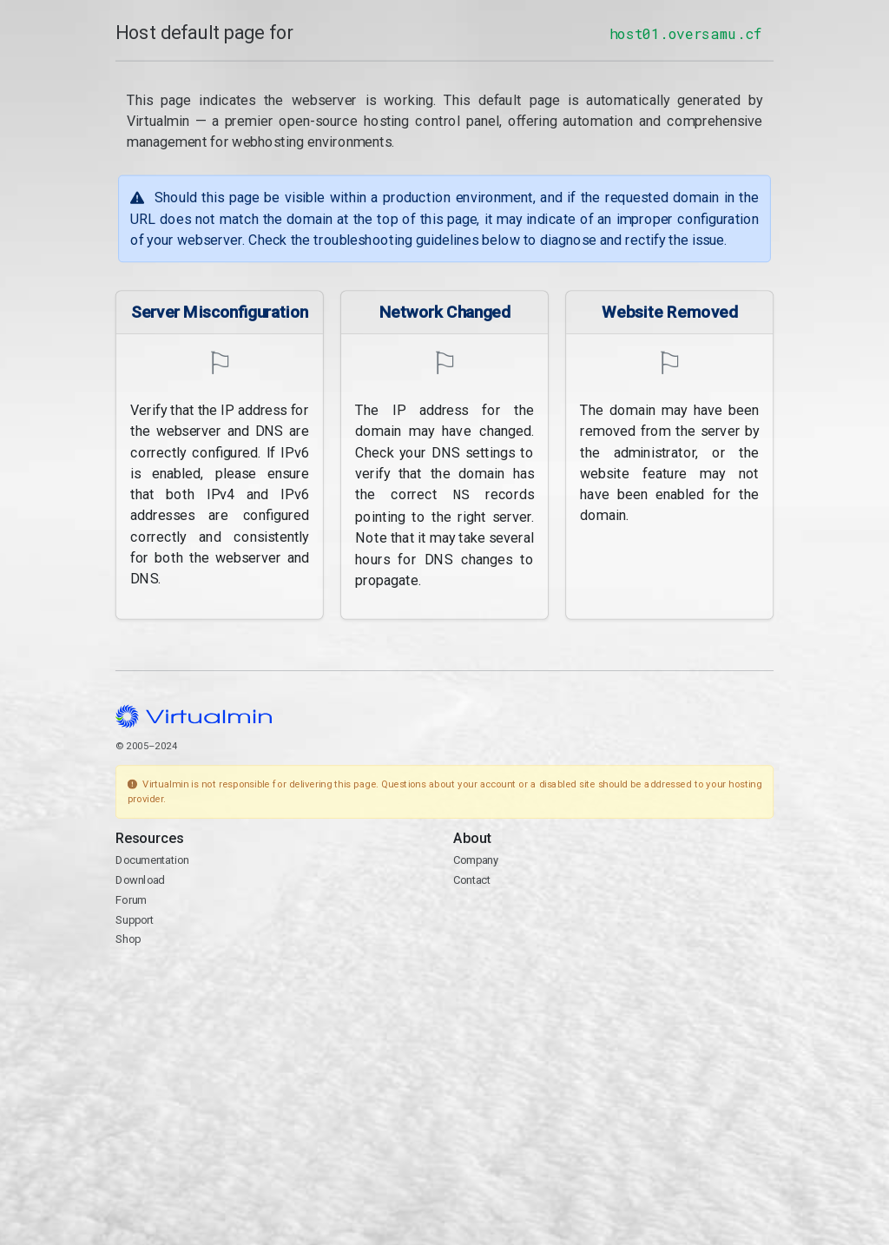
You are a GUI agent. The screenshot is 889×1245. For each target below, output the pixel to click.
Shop (128, 938)
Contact (472, 879)
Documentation (152, 859)
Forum (131, 898)
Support (135, 918)
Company (476, 859)
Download (140, 879)
